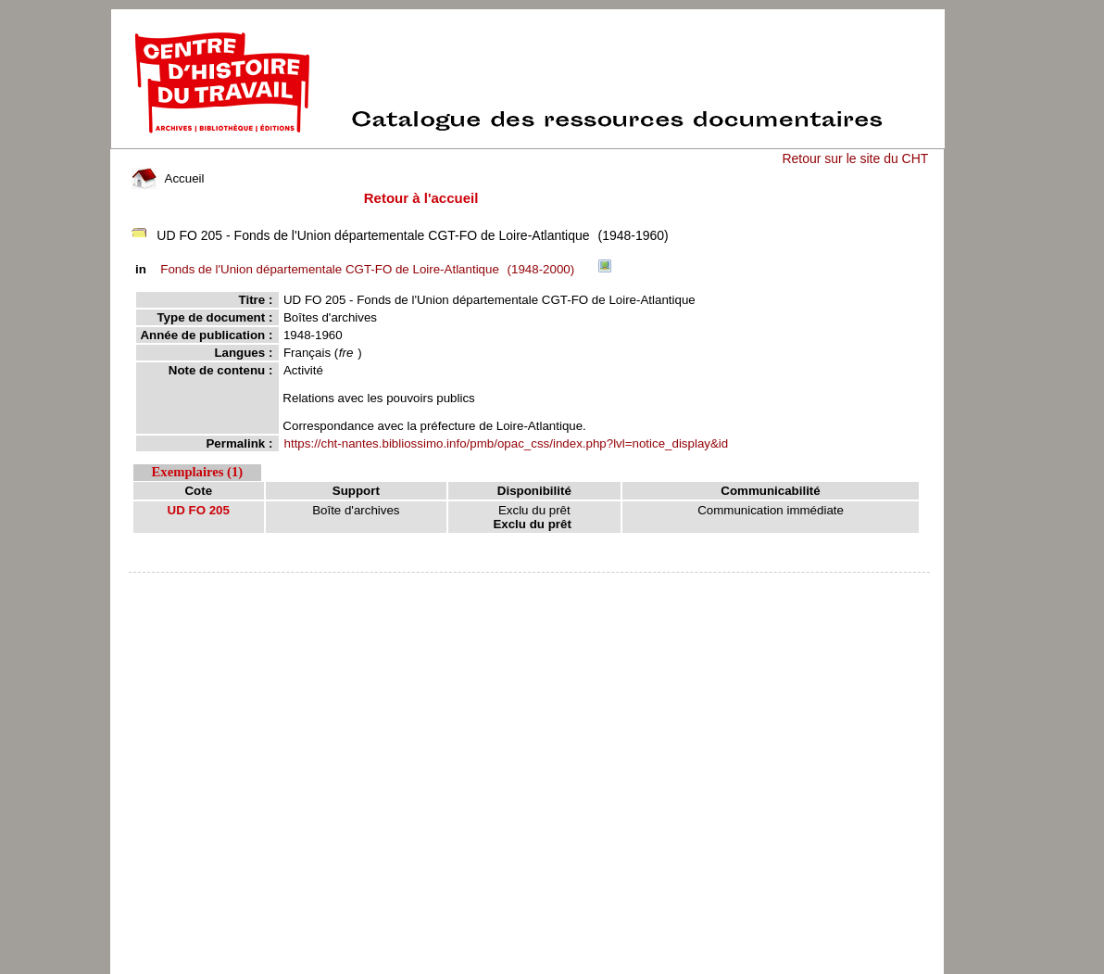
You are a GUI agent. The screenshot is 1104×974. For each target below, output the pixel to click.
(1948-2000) (371, 269)
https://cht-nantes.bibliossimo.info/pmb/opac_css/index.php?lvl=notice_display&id (506, 443)
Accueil (168, 178)
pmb (530, 584)
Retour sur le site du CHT (855, 158)
